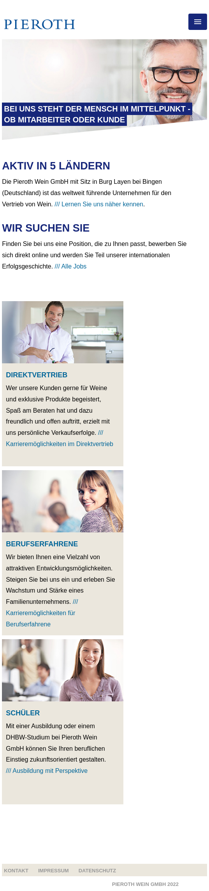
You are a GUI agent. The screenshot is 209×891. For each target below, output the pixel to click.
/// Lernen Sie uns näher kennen (98, 204)
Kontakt (16, 871)
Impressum (53, 871)
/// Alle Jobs (71, 266)
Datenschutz (97, 871)
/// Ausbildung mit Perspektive (47, 770)
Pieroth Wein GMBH (145, 884)
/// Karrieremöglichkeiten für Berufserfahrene (42, 613)
